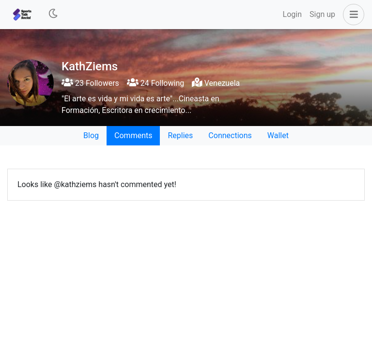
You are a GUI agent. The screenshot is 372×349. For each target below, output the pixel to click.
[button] (351, 14)
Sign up (322, 14)
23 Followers (90, 83)
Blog (91, 135)
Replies (180, 135)
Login (292, 14)
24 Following (155, 83)
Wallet (278, 135)
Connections (229, 135)
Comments (133, 135)
